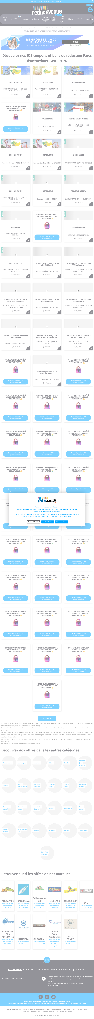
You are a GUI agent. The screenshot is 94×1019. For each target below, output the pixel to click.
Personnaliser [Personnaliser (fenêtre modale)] (34, 522)
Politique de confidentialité (42, 524)
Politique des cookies (53, 524)
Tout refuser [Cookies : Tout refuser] (47, 522)
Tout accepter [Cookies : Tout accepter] (61, 522)
